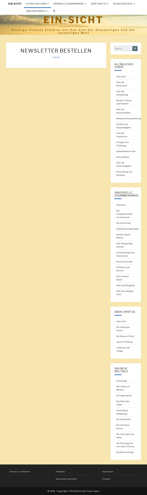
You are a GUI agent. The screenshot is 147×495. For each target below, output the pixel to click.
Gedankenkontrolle (126, 151)
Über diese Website (36, 11)
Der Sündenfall (123, 419)
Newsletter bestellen (66, 479)
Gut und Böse (122, 157)
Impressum (107, 471)
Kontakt (106, 479)
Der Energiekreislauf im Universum (124, 214)
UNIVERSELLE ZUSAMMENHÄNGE (68, 3)
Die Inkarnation (124, 395)
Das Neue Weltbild (122, 3)
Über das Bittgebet (125, 285)
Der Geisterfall (123, 223)
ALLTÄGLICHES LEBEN (36, 3)
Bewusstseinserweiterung (129, 118)
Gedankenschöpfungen (127, 228)
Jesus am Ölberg (124, 341)
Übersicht (121, 76)
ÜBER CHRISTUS (98, 3)
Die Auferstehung (124, 452)
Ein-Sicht (15, 3)
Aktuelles (60, 471)
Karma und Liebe (124, 261)
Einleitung (121, 380)
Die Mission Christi (125, 336)
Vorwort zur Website (19, 471)
